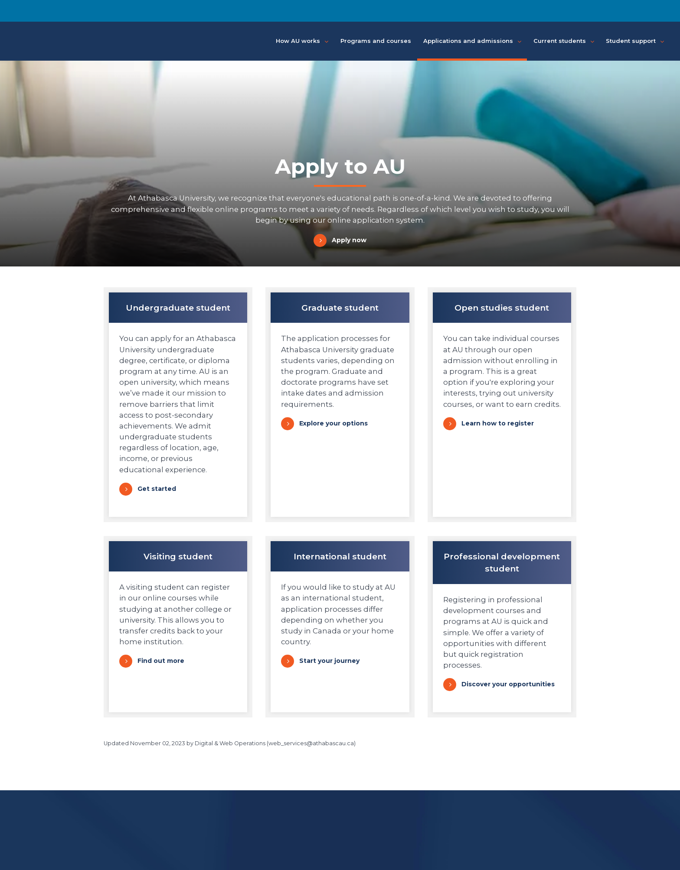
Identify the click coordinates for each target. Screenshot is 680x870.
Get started (156, 489)
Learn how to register (497, 423)
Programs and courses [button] (375, 40)
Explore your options (333, 423)
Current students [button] (563, 41)
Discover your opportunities (508, 684)
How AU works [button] (302, 41)
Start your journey (329, 661)
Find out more (160, 661)
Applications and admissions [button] (472, 41)
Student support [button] (635, 41)
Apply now (349, 240)
